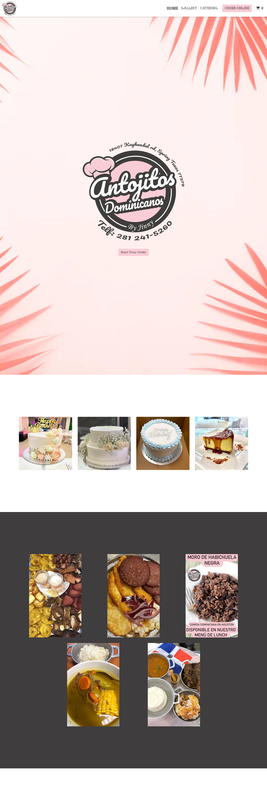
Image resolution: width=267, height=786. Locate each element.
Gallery (189, 8)
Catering (209, 8)
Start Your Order (133, 252)
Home (172, 8)
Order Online (237, 8)
